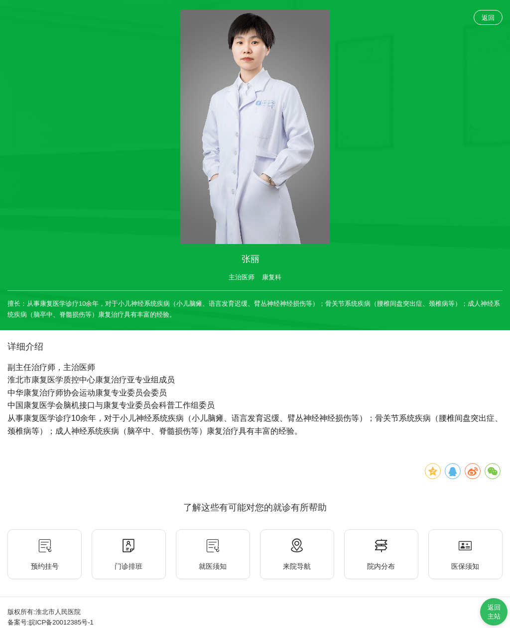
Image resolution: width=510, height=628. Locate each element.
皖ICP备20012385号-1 (61, 622)
